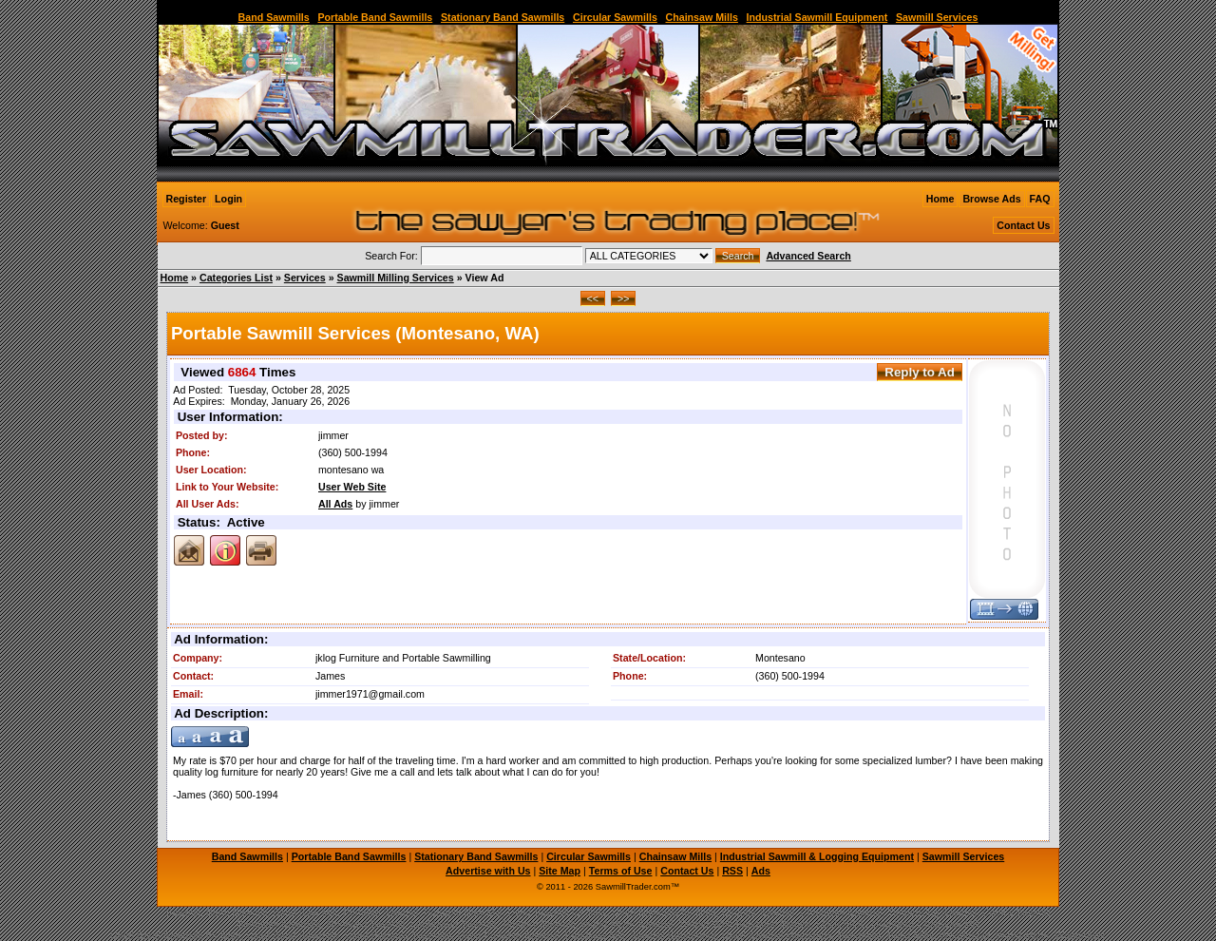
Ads (760, 870)
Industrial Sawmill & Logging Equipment (817, 856)
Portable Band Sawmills (374, 17)
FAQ (1040, 198)
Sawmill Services (937, 17)
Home (940, 198)
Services (305, 277)
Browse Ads (991, 198)
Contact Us (1023, 225)
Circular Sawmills (615, 17)
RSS (732, 870)
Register (186, 198)
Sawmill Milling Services (395, 277)
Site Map (559, 870)
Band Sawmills (274, 17)
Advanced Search (808, 255)
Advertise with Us (488, 870)
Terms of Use (621, 870)
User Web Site (352, 486)
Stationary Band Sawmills (502, 17)
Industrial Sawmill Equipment (817, 17)
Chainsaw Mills (702, 17)
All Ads (335, 503)
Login (228, 198)
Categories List (236, 277)
